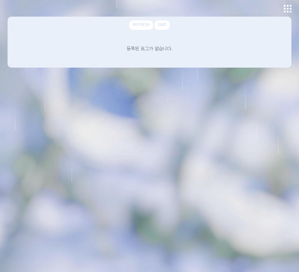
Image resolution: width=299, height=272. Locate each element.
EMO (162, 25)
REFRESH (141, 25)
